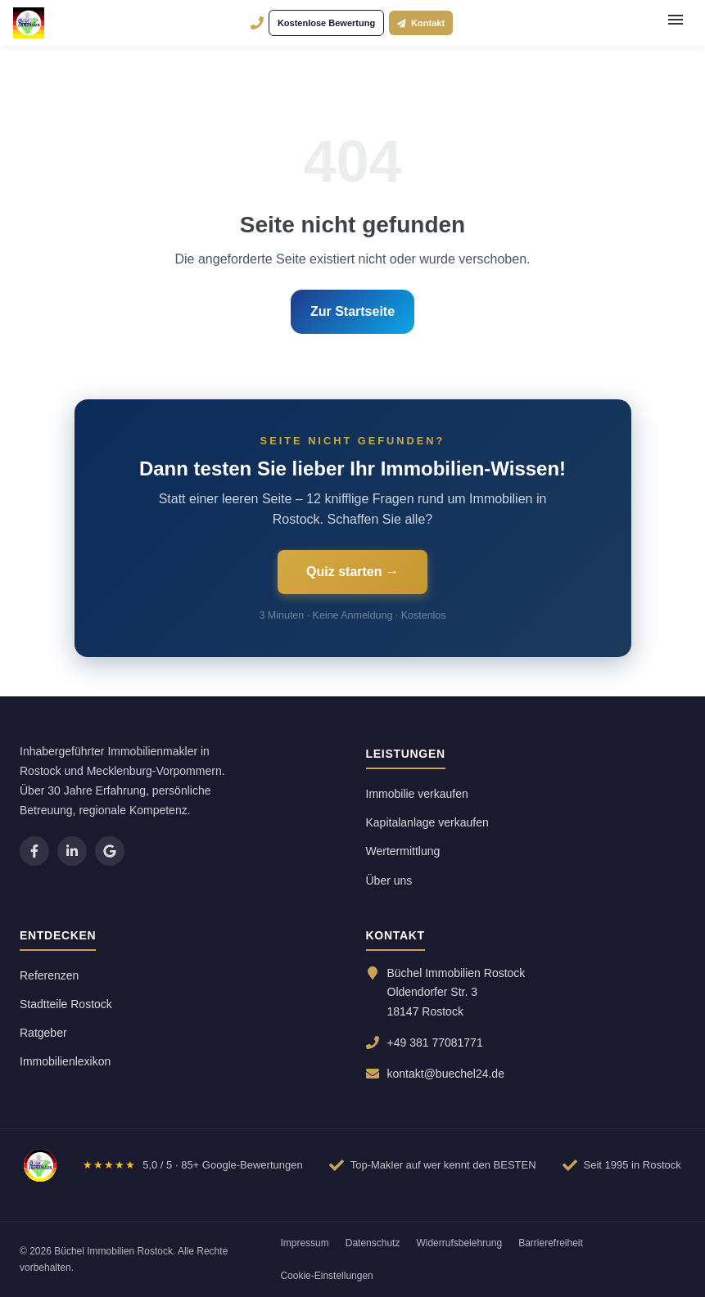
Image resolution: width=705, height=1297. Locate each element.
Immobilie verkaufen (417, 793)
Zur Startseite (352, 311)
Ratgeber (43, 1032)
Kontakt (421, 23)
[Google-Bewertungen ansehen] (193, 1165)
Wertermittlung (403, 851)
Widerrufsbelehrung (459, 1243)
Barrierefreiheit (550, 1243)
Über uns (389, 880)
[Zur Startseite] (40, 1165)
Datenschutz (373, 1243)
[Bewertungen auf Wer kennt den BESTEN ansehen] (432, 1165)
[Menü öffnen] (675, 23)
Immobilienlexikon (65, 1061)
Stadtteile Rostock (66, 1004)
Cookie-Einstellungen (326, 1275)
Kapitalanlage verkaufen (427, 822)
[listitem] (34, 851)
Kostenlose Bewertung (326, 23)
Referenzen (49, 975)
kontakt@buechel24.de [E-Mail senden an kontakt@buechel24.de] (445, 1073)
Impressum (304, 1243)
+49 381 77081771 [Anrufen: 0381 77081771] (435, 1042)
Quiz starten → (352, 572)
